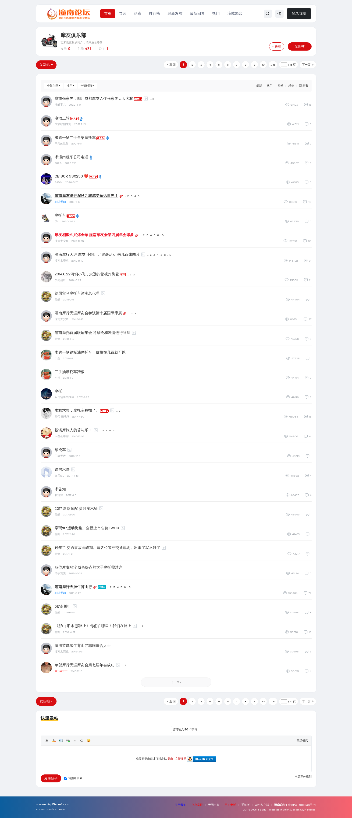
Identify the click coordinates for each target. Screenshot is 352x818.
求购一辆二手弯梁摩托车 (75, 137)
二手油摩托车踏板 (70, 372)
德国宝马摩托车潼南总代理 (77, 293)
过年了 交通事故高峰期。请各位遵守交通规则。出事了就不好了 (107, 547)
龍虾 (57, 299)
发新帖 (300, 46)
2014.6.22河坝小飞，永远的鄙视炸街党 (87, 274)
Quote (74, 740)
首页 (107, 13)
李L (57, 221)
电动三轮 (62, 118)
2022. (58, 163)
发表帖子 (50, 779)
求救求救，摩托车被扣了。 (77, 410)
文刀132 (59, 475)
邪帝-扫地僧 (62, 416)
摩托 (58, 391)
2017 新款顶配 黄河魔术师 (76, 508)
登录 (170, 758)
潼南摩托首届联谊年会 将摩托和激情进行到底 (92, 332)
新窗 (305, 85)
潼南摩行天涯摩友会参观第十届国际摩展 (88, 313)
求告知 (60, 489)
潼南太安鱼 (62, 241)
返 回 (172, 64)
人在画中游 (62, 436)
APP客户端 (262, 805)
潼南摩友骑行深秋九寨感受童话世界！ (86, 195)
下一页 (306, 64)
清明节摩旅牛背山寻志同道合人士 (83, 645)
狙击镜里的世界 (64, 397)
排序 (69, 85)
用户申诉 (230, 805)
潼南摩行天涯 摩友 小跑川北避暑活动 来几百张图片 (97, 254)
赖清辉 (59, 495)
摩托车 (60, 215)
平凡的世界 (62, 143)
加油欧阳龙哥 (63, 124)
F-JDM (59, 182)
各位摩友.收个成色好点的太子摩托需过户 (89, 567)
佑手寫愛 (60, 573)
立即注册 (180, 758)
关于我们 (180, 805)
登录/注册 (299, 13)
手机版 (245, 805)
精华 (291, 85)
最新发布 (174, 13)
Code (81, 740)
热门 (216, 13)
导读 (122, 13)
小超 (57, 358)
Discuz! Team (57, 809)
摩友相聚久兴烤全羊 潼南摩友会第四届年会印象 (94, 235)
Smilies (88, 740)
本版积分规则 (303, 776)
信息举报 (197, 805)
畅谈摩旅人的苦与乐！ (73, 430)
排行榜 (154, 13)
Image (60, 740)
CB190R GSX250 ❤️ (72, 176)
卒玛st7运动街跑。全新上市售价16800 (87, 528)
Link (67, 740)
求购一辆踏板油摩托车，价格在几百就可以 (90, 352)
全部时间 (86, 85)
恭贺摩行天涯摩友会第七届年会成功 (84, 665)
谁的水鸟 (62, 469)
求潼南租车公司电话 (71, 157)
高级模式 (302, 740)
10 (263, 64)
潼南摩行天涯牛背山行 (73, 587)
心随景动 (60, 202)
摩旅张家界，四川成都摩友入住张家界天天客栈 (94, 98)
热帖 (280, 85)
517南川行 (63, 606)
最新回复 (197, 13)
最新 (259, 85)
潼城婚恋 (234, 13)
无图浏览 (213, 805)
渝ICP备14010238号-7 (301, 805)
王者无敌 (60, 456)
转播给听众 (73, 778)
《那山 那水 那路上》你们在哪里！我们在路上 (93, 626)
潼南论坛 (279, 805)
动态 (137, 13)
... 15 (272, 64)
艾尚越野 (60, 280)
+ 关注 (276, 46)
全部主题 (52, 85)
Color (53, 740)
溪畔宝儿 (60, 104)
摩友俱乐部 (73, 35)
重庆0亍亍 (61, 671)
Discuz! (57, 804)
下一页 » (176, 682)
